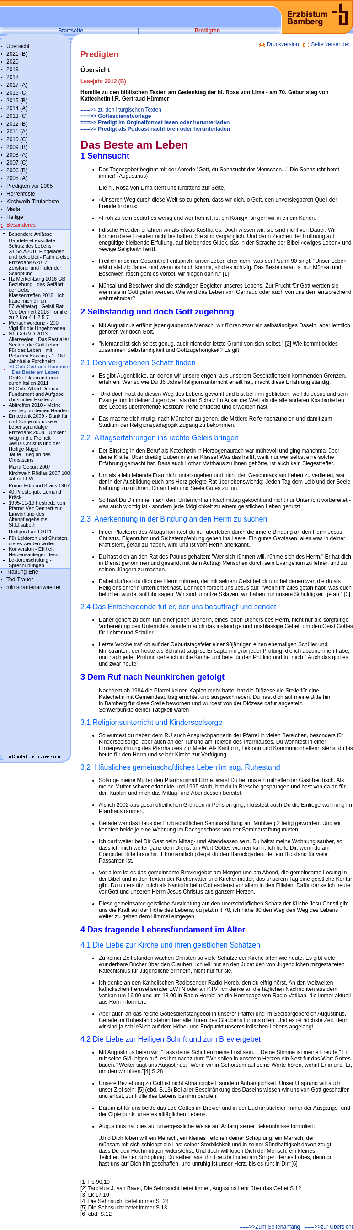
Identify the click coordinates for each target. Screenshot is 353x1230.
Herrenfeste (20, 194)
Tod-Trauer (19, 579)
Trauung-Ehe (22, 572)
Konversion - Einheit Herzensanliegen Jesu (34, 551)
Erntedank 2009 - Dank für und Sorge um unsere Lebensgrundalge (38, 421)
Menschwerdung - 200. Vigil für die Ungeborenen (37, 325)
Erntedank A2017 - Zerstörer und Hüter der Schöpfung (35, 268)
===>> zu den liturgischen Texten (120, 109)
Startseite (71, 30)
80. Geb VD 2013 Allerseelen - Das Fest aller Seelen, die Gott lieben (39, 339)
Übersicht (18, 46)
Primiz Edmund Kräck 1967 (39, 485)
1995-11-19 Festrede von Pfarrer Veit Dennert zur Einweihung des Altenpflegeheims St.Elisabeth (37, 513)
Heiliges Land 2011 (30, 531)
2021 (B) (16, 54)
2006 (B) (16, 170)
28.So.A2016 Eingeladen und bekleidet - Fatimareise (39, 254)
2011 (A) (16, 131)
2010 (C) (17, 139)
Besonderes (21, 225)
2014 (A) (16, 108)
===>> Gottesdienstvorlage (115, 116)
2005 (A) (16, 178)
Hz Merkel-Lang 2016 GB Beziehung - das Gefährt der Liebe (37, 284)
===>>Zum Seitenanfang (269, 1227)
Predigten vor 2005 (29, 186)
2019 (12, 69)
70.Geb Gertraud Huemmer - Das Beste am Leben (39, 369)
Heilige (14, 217)
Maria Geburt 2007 (30, 466)
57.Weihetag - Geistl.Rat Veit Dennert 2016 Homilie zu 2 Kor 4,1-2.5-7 (38, 312)
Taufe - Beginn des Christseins (30, 457)
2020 (12, 62)
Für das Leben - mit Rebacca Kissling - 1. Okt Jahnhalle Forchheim (37, 355)
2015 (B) (16, 100)
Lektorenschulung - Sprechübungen (30, 562)
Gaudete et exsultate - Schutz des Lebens (33, 243)
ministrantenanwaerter (33, 587)
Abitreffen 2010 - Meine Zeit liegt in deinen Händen (39, 407)
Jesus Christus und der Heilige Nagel (34, 446)
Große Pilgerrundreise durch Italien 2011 (33, 380)
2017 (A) (16, 85)
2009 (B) (16, 147)
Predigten (207, 30)
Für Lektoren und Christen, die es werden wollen (39, 540)
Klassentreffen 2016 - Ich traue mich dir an (36, 298)
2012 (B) (16, 124)
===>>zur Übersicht (329, 1227)
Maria (13, 209)
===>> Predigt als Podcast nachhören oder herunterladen (155, 129)
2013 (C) (17, 116)
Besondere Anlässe (30, 234)
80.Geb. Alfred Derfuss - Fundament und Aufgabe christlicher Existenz (36, 394)
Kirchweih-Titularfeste (32, 201)
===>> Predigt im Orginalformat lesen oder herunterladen (155, 122)
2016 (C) (17, 93)
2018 (12, 77)
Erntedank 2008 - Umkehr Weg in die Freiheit (37, 435)
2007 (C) (17, 163)
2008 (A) (16, 155)
